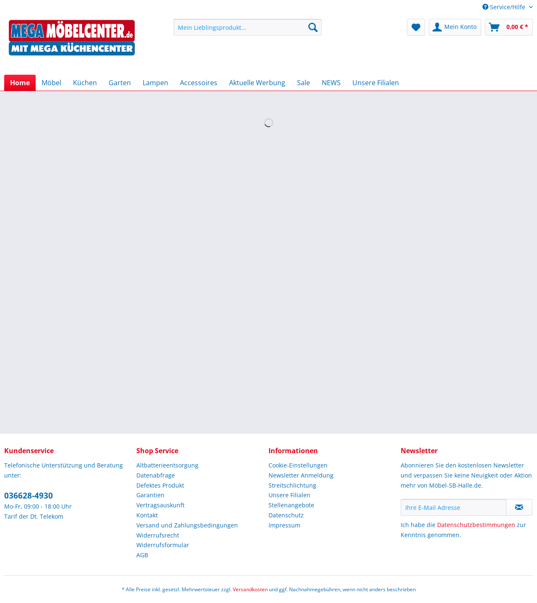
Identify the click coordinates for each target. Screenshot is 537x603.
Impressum (284, 525)
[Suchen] (313, 27)
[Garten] (120, 83)
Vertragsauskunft (160, 505)
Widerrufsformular (162, 545)
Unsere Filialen (289, 495)
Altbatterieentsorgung (167, 465)
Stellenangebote (291, 505)
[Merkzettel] (416, 27)
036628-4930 (28, 495)
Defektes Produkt (160, 485)
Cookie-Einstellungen (298, 465)
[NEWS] (331, 83)
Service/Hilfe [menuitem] (504, 7)
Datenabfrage (155, 475)
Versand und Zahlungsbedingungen (187, 525)
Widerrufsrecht (157, 535)
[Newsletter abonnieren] (519, 507)
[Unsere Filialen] (376, 83)
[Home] (20, 83)
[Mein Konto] (455, 27)
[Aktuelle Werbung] (257, 83)
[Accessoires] (198, 83)
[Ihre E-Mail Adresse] (453, 507)
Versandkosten (250, 589)
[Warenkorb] (509, 27)
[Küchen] (85, 83)
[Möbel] (51, 83)
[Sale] (303, 83)
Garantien (150, 495)
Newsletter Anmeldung (301, 475)
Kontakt (147, 515)
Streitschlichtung (292, 485)
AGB (142, 555)
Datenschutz (286, 515)
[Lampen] (155, 83)
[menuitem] (248, 31)
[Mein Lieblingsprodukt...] (248, 27)
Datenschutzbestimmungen (476, 525)
